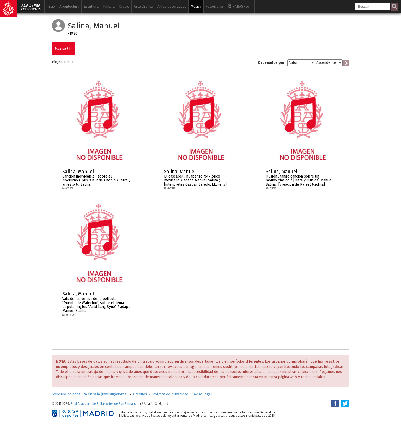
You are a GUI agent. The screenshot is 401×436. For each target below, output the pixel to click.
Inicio (51, 6)
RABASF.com (239, 6)
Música (196, 6)
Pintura (109, 6)
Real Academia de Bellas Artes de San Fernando (104, 404)
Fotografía (214, 6)
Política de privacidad (170, 394)
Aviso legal (203, 394)
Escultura (91, 6)
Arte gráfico (143, 6)
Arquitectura (69, 6)
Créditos (140, 394)
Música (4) (63, 48)
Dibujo (124, 6)
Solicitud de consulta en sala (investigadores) (90, 394)
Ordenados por (271, 62)
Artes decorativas (171, 6)
